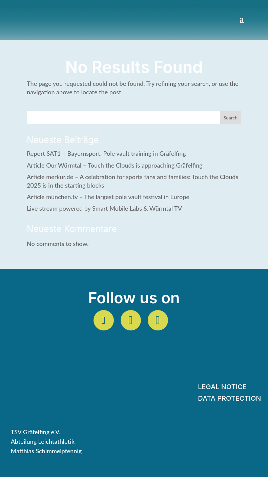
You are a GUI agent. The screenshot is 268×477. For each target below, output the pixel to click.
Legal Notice (222, 387)
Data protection (229, 399)
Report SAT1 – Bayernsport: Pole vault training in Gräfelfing (106, 153)
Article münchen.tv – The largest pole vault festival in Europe (108, 197)
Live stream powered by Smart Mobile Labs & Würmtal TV (104, 208)
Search (231, 117)
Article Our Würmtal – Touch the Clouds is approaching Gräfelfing (115, 165)
